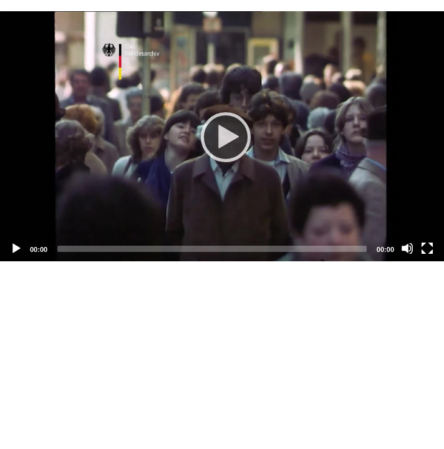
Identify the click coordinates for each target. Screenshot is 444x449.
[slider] (212, 249)
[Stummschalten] (407, 248)
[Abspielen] (222, 137)
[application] (222, 136)
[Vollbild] (427, 248)
